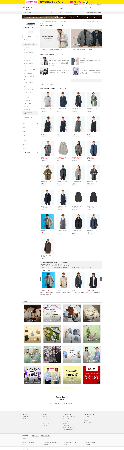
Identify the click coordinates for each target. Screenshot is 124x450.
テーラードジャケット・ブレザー (30, 48)
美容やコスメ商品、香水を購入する (51, 440)
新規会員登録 (86, 415)
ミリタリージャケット (29, 82)
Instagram (86, 419)
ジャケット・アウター (29, 44)
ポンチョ (26, 106)
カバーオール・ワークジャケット (30, 85)
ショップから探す (46, 417)
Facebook (86, 417)
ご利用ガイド (66, 419)
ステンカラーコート (28, 55)
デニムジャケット (28, 73)
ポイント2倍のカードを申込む (70, 440)
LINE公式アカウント (88, 421)
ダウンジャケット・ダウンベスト (30, 70)
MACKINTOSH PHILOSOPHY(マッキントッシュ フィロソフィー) (65, 21)
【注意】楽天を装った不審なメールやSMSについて (62, 386)
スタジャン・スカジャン (29, 89)
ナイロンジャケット (28, 63)
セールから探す (46, 421)
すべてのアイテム (46, 423)
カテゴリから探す (46, 419)
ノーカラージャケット (29, 52)
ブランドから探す (46, 415)
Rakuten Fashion (47, 21)
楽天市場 (99, 4)
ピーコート (26, 97)
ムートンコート (27, 103)
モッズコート (27, 95)
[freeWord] (30, 36)
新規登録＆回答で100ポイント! (80, 4)
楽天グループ (91, 4)
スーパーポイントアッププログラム (70, 415)
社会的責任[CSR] (38, 446)
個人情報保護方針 (30, 446)
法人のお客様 (66, 423)
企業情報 (24, 446)
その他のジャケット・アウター (30, 113)
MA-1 (25, 79)
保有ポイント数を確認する (90, 440)
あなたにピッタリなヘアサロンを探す (29, 440)
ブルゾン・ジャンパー (29, 60)
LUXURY (24, 416)
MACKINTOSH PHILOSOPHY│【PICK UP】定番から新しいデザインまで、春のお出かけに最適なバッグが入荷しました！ (90, 72)
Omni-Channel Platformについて (70, 428)
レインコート (27, 109)
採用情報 (44, 446)
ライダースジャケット (29, 76)
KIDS (36, 32)
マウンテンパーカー (28, 66)
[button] (48, 280)
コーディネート (86, 80)
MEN (30, 32)
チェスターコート (28, 100)
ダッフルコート (27, 92)
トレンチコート (27, 57)
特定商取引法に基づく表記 (69, 425)
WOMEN (25, 32)
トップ (41, 21)
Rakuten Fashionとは (67, 417)
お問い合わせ (66, 421)
